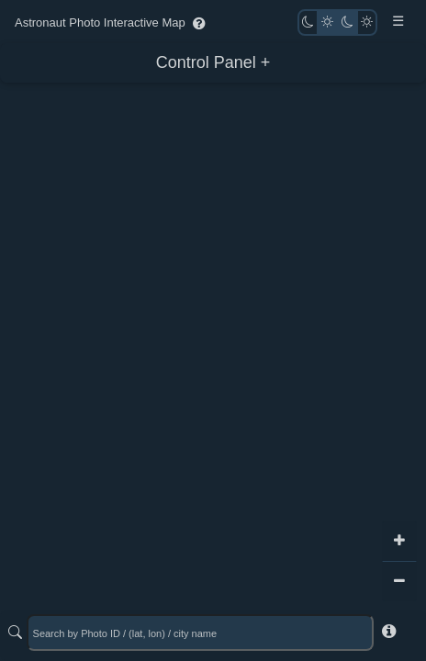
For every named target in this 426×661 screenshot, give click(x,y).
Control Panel (206, 62)
